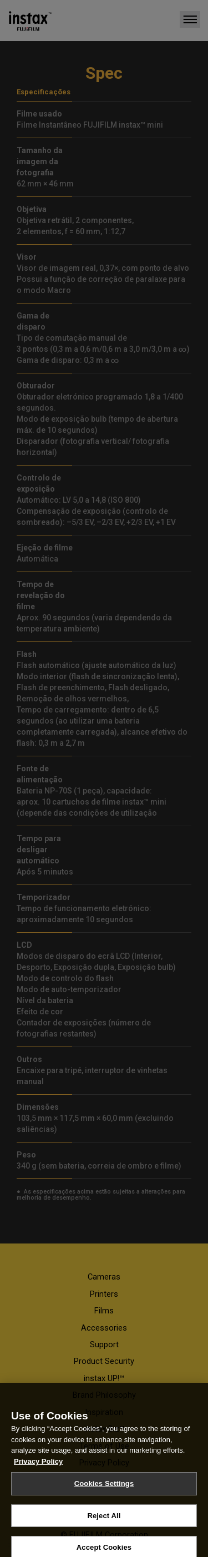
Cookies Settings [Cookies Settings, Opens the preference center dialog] (104, 1496)
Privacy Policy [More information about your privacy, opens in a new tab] (38, 1473)
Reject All (103, 1528)
